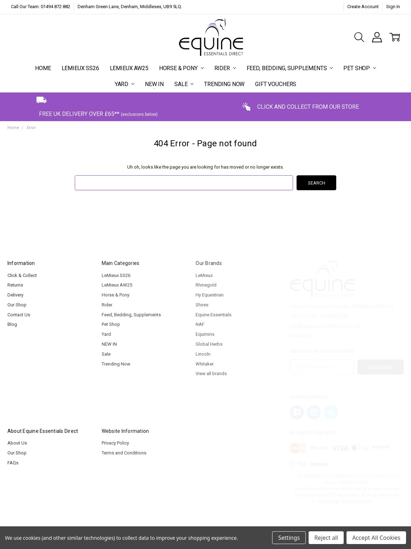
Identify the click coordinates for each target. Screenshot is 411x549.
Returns (15, 285)
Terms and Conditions (124, 452)
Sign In (393, 6)
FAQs (12, 462)
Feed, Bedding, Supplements (290, 68)
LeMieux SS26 (80, 68)
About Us (17, 443)
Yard (124, 84)
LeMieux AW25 (129, 68)
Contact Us (18, 314)
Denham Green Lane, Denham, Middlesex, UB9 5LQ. (130, 6)
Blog (12, 324)
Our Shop (17, 304)
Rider (225, 68)
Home (43, 68)
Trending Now (224, 84)
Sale (183, 84)
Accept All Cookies (376, 538)
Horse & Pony (181, 68)
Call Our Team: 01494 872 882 (40, 6)
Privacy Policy (115, 443)
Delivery (15, 295)
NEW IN (154, 84)
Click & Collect (22, 275)
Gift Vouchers (275, 84)
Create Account (363, 6)
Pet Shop (359, 68)
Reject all (326, 538)
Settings (289, 538)
